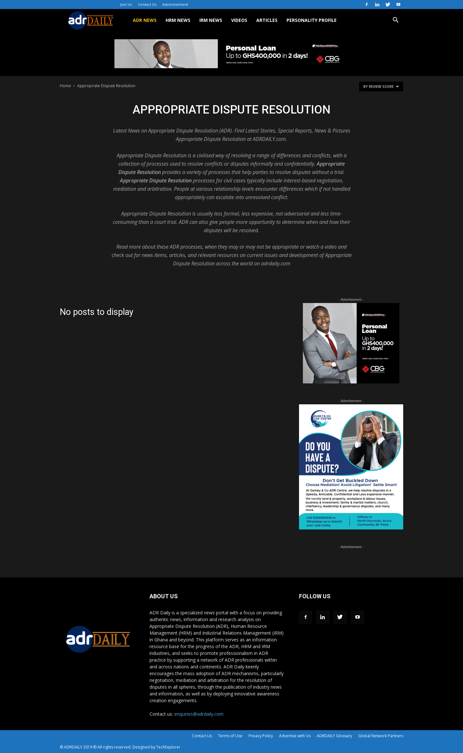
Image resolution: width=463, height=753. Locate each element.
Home (65, 85)
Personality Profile (311, 20)
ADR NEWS (145, 20)
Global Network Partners (380, 736)
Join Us (126, 4)
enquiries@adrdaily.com (198, 714)
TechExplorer (168, 747)
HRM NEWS (178, 20)
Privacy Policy (261, 736)
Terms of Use (230, 736)
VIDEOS (239, 20)
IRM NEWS (210, 20)
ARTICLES (266, 20)
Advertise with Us (295, 736)
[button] (395, 21)
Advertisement (175, 4)
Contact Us (147, 4)
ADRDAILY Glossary (334, 736)
